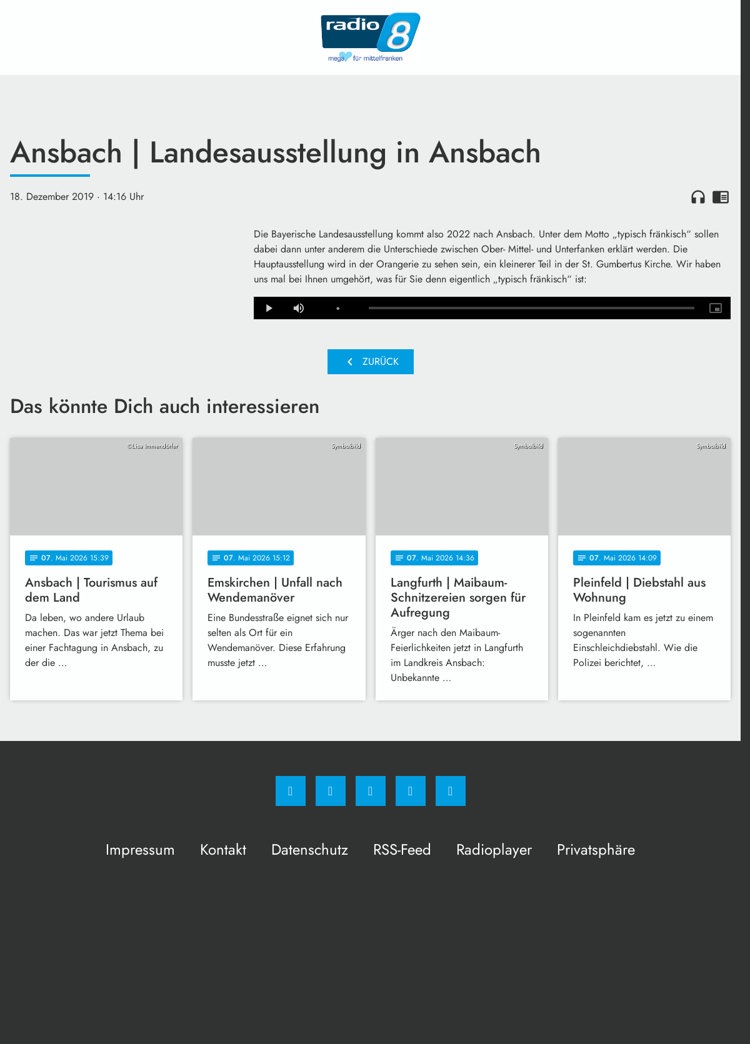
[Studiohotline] (411, 791)
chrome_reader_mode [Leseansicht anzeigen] (720, 197)
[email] (451, 791)
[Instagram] (331, 791)
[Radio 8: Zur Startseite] (370, 37)
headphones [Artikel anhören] (698, 197)
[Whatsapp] (371, 791)
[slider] (531, 308)
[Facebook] (291, 791)
